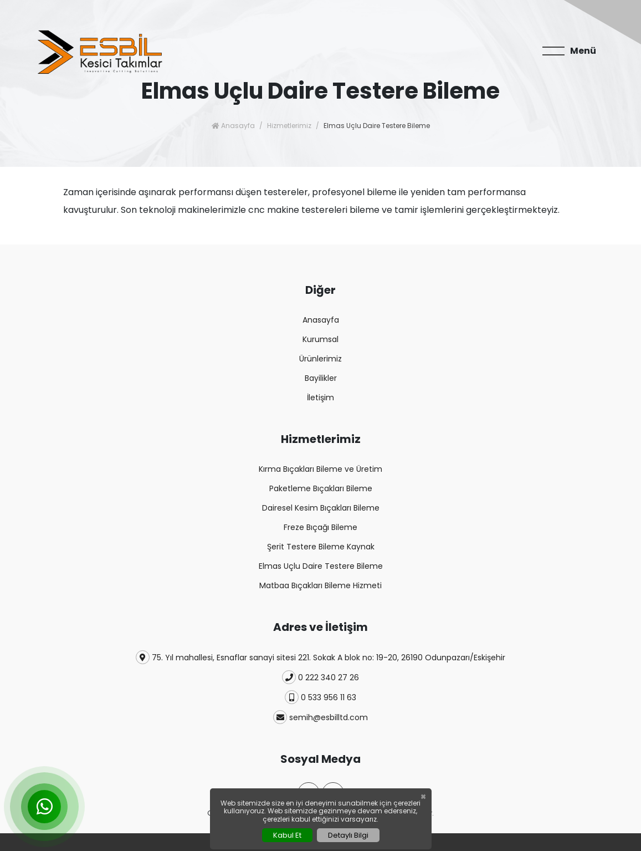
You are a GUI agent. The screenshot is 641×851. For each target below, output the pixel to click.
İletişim (320, 397)
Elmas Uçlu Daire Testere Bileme (321, 566)
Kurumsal (320, 339)
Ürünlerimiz (320, 358)
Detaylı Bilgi (348, 835)
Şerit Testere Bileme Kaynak (321, 546)
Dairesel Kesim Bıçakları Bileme (321, 507)
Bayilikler (321, 378)
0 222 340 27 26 (320, 677)
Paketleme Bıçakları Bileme (320, 488)
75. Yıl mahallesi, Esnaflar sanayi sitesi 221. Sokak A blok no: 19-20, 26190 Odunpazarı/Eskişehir (320, 657)
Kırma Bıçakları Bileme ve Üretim (320, 469)
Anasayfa (233, 125)
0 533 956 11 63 (320, 697)
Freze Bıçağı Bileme (320, 527)
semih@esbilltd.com (320, 717)
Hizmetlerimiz (289, 125)
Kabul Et (287, 835)
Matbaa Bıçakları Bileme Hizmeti (320, 585)
